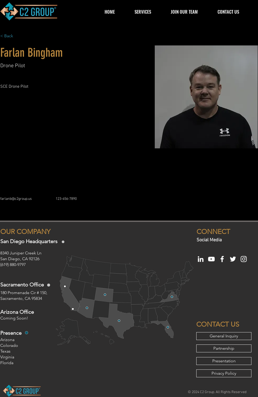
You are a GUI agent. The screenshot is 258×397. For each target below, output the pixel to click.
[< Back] (10, 36)
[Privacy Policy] (223, 373)
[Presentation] (223, 361)
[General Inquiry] (223, 336)
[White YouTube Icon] (211, 259)
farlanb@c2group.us (16, 199)
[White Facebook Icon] (222, 259)
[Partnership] (223, 348)
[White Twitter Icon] (233, 259)
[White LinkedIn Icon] (201, 259)
